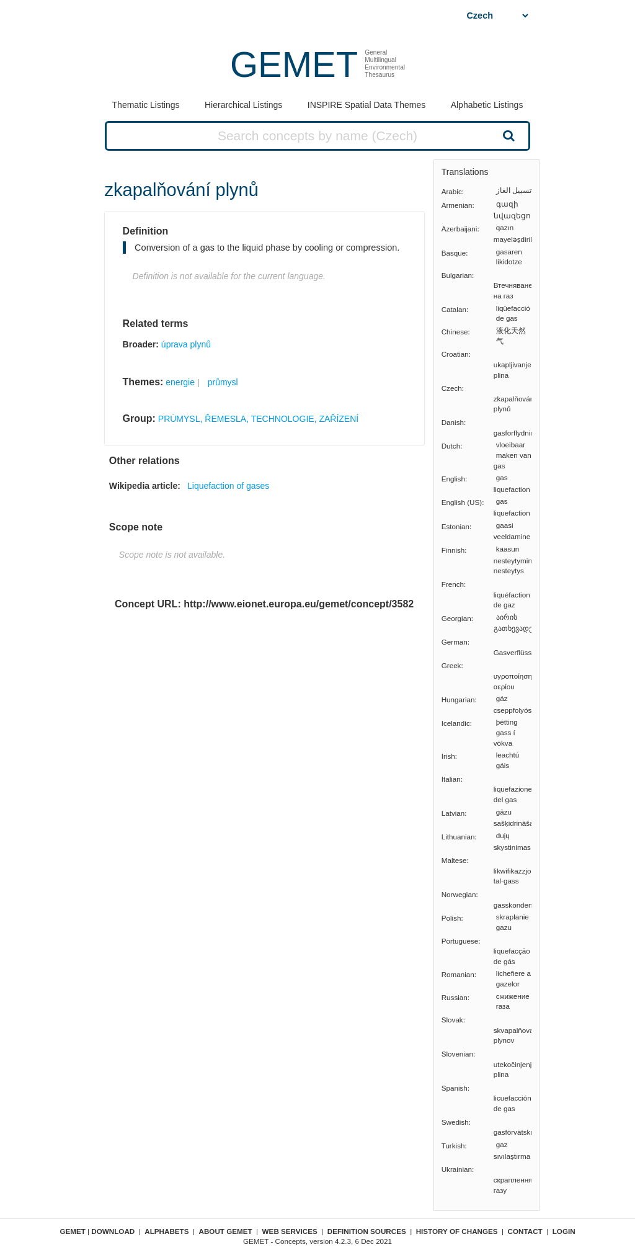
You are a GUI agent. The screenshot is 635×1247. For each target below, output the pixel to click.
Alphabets (166, 1231)
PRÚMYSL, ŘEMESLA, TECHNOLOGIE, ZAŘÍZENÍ (258, 419)
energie (180, 382)
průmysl (223, 382)
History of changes (457, 1231)
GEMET (294, 64)
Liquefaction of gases (228, 486)
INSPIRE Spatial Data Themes (366, 105)
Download (113, 1231)
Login (564, 1231)
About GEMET (225, 1231)
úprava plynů (186, 344)
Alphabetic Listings (487, 105)
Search (507, 135)
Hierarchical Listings (243, 105)
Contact (525, 1231)
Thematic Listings (146, 105)
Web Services (290, 1231)
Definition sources (366, 1231)
